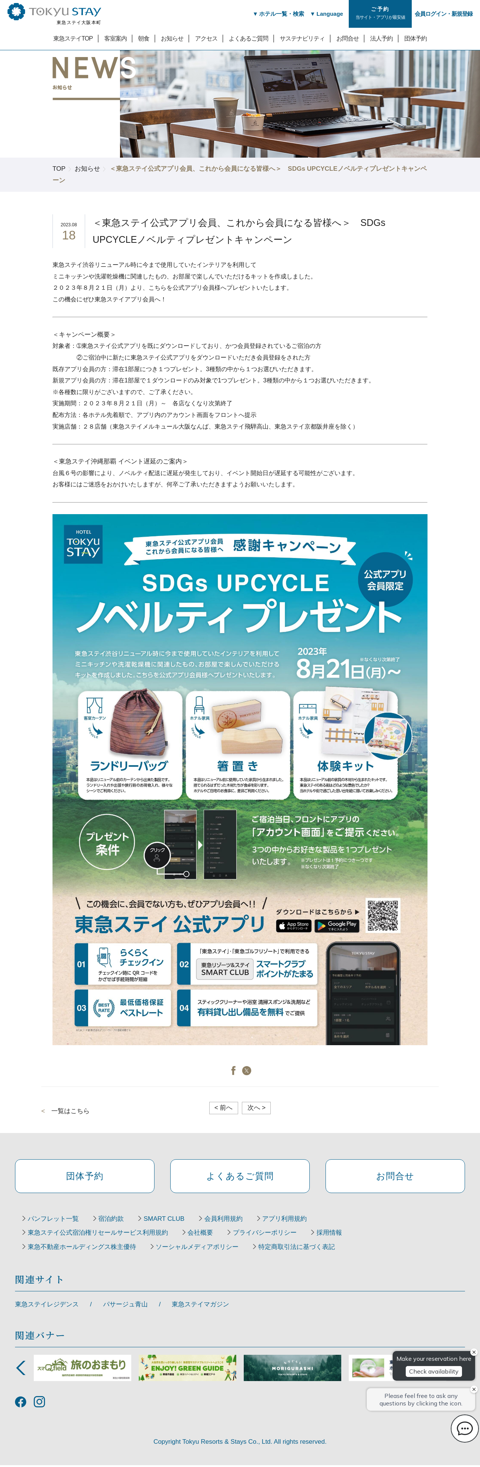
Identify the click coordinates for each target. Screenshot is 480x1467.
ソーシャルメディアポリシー (198, 1249)
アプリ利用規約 (288, 1220)
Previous (20, 1370)
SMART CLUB (166, 1220)
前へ (223, 1107)
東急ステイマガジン (200, 1306)
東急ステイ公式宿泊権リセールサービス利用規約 (98, 1234)
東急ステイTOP (73, 38)
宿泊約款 (112, 1220)
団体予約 (415, 38)
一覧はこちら (70, 1111)
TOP (59, 168)
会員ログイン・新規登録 (443, 14)
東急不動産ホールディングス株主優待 (82, 1249)
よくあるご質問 (248, 38)
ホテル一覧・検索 (280, 14)
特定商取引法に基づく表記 (299, 1249)
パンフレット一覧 (53, 1220)
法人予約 (381, 38)
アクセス (206, 38)
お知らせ (172, 38)
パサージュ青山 (125, 1306)
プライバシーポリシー (267, 1234)
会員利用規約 (226, 1220)
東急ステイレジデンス (47, 1306)
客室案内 (115, 38)
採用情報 (332, 1234)
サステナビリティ (302, 38)
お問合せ (347, 38)
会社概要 (201, 1234)
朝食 (143, 38)
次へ (257, 1107)
